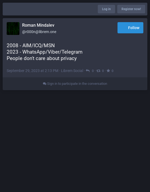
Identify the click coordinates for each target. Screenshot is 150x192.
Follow (130, 28)
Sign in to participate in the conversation (75, 84)
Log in (106, 9)
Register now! (131, 9)
